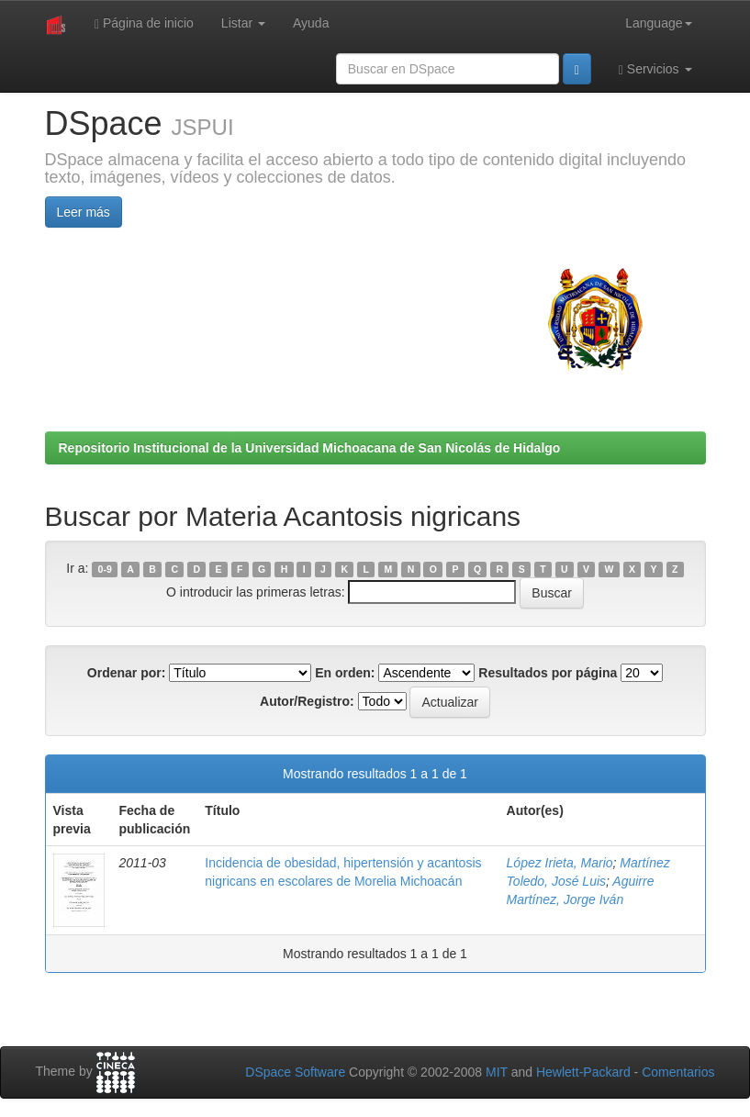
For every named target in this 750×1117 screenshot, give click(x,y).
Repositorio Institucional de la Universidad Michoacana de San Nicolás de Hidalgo (310, 448)
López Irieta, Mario (560, 862)
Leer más (83, 212)
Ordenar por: (126, 672)
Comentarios (678, 1072)
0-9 (105, 569)
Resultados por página (547, 672)
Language (658, 23)
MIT (497, 1072)
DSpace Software (295, 1072)
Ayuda (311, 23)
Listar (243, 23)
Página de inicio (144, 23)
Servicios (655, 69)
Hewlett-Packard (583, 1072)
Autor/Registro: (307, 701)
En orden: (345, 672)
